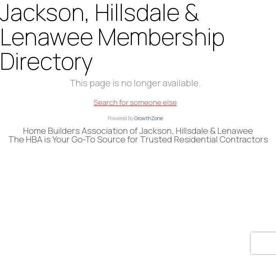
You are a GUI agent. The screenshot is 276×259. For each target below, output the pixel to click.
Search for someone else (135, 102)
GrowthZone (148, 118)
